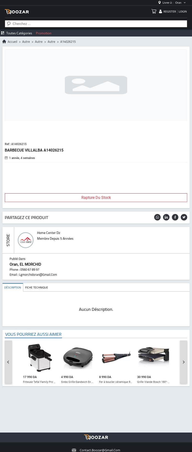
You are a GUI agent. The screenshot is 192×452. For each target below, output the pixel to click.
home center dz (48, 233)
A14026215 (68, 41)
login (183, 11)
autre (26, 41)
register (170, 11)
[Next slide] (183, 362)
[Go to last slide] (8, 362)
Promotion (43, 33)
